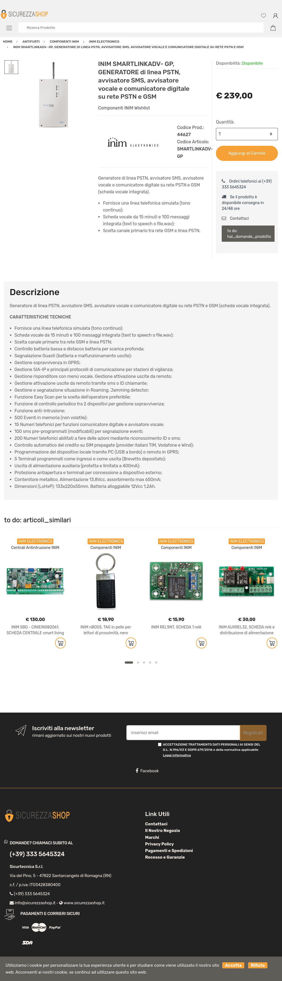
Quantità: (225, 122)
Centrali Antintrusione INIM (35, 547)
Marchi (152, 837)
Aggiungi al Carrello (246, 153)
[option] (54, 95)
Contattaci (235, 218)
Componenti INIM (115, 108)
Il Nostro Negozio (162, 830)
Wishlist (142, 108)
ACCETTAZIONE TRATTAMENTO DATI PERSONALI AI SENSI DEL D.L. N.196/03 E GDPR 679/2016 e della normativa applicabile (212, 750)
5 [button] (156, 662)
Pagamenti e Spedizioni (169, 850)
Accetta (233, 965)
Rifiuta (258, 965)
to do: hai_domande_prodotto (249, 234)
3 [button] (144, 662)
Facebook (147, 770)
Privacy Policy (159, 844)
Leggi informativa (177, 755)
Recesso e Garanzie (165, 857)
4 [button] (150, 662)
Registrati (253, 732)
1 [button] (129, 662)
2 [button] (138, 662)
